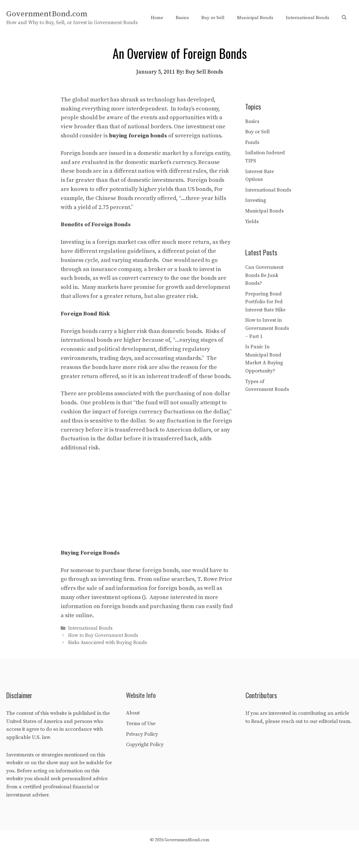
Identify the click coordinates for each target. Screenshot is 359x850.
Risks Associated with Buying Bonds (107, 643)
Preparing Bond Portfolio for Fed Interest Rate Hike (265, 302)
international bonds (86, 340)
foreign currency (140, 411)
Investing (255, 200)
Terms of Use (140, 723)
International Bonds (307, 18)
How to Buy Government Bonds (103, 635)
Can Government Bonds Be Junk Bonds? (264, 275)
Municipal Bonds (255, 18)
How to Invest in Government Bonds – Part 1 (267, 328)
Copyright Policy (145, 744)
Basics (182, 18)
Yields (252, 221)
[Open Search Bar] (344, 18)
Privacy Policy (142, 734)
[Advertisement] (147, 505)
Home (157, 18)
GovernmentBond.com (46, 14)
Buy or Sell (213, 18)
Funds (252, 142)
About (133, 713)
